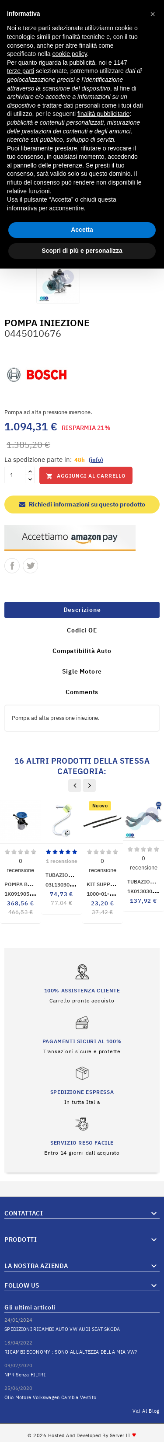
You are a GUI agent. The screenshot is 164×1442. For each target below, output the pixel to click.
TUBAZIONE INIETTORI (74, 875)
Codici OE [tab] (82, 630)
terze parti (20, 70)
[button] (153, 14)
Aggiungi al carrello (86, 476)
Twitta (30, 566)
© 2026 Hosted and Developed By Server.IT (82, 1435)
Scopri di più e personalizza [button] (82, 250)
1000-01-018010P (116, 893)
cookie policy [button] (69, 53)
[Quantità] (14, 475)
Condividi (12, 566)
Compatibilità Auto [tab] (81, 651)
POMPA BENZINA (25, 884)
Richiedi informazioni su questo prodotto (82, 504)
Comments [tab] (82, 692)
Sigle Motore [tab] (82, 671)
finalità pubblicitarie (103, 113)
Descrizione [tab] (82, 610)
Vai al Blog (146, 1411)
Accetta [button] (82, 229)
